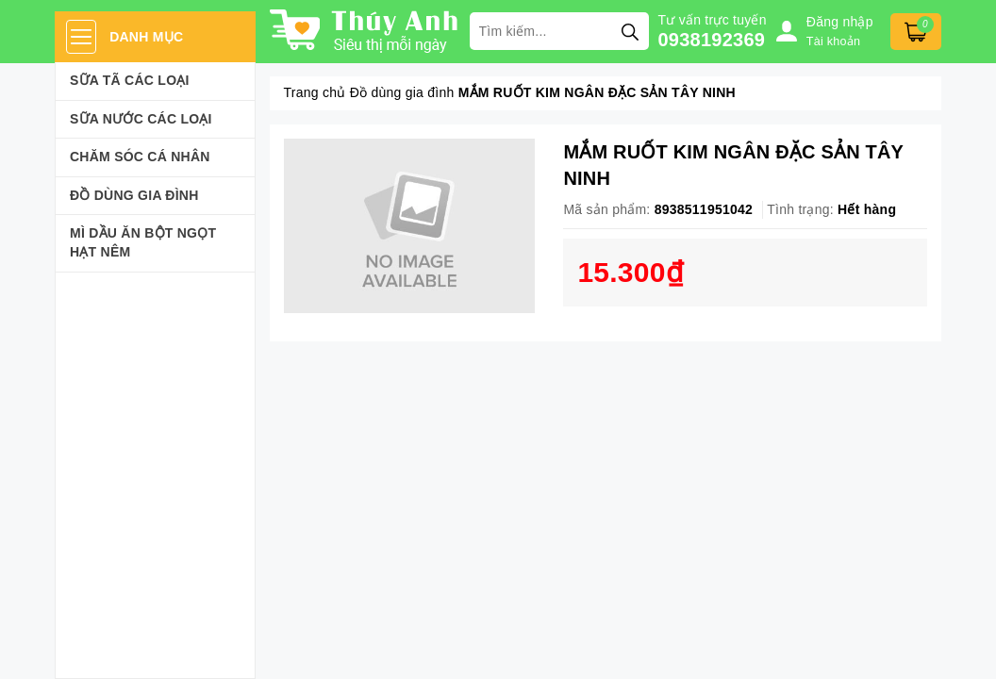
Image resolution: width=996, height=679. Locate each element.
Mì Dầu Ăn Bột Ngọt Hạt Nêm (143, 242)
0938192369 (712, 39)
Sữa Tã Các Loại (130, 80)
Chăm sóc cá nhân (140, 156)
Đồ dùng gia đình (134, 195)
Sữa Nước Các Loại (141, 118)
